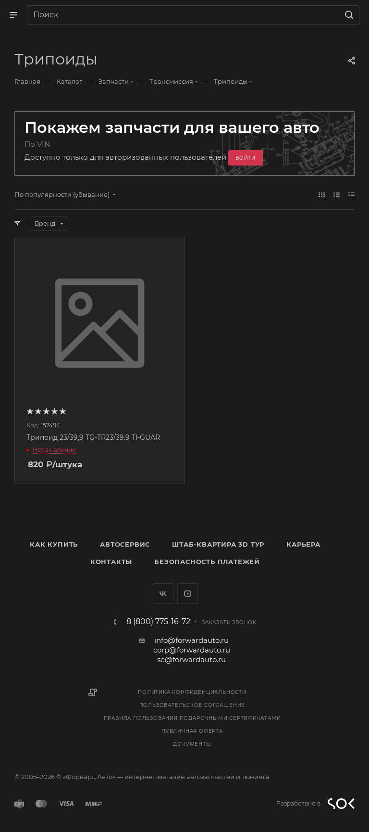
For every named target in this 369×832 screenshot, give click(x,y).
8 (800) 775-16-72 (158, 622)
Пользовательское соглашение (192, 705)
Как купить (54, 544)
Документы (192, 744)
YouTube (187, 593)
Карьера (303, 544)
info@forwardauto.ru (191, 640)
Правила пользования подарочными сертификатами (192, 718)
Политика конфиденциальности (192, 692)
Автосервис (125, 544)
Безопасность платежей (207, 561)
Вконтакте (163, 593)
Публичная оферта (192, 731)
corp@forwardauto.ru (191, 649)
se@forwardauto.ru (191, 659)
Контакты (111, 561)
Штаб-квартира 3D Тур (218, 544)
